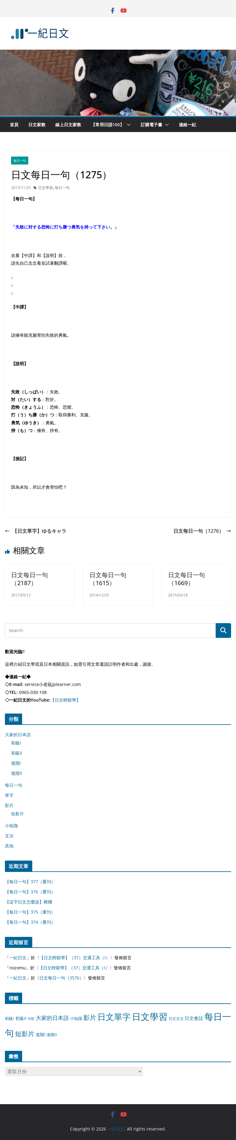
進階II (16, 773)
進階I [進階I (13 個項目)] (40, 1034)
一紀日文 (17, 957)
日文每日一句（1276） (202, 531)
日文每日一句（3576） (61, 978)
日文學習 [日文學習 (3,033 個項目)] (149, 1016)
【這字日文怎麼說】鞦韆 (28, 902)
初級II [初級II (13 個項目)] (20, 1018)
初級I (16, 743)
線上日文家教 (68, 124)
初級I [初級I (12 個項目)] (9, 1018)
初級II (16, 753)
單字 (9, 795)
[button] (127, 124)
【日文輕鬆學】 (65, 700)
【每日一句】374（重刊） (30, 922)
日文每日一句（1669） (186, 579)
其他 (9, 846)
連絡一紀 (187, 124)
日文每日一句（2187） (29, 579)
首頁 (14, 124)
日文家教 (36, 124)
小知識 (11, 825)
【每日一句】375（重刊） (30, 912)
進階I (16, 763)
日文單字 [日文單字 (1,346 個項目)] (114, 1016)
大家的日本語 (18, 734)
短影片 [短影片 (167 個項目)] (24, 1033)
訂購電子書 (151, 124)
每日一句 (20, 160)
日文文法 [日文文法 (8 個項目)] (176, 1018)
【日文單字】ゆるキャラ (35, 531)
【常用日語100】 (107, 124)
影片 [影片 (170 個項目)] (89, 1017)
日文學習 (45, 187)
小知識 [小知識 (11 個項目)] (76, 1018)
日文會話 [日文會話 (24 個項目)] (194, 1018)
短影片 (17, 813)
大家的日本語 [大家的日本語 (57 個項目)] (52, 1017)
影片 (9, 805)
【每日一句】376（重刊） (30, 892)
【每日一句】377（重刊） (30, 881)
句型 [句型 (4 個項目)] (31, 1019)
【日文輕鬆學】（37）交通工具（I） (74, 957)
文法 (9, 836)
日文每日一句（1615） (107, 579)
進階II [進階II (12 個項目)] (52, 1034)
